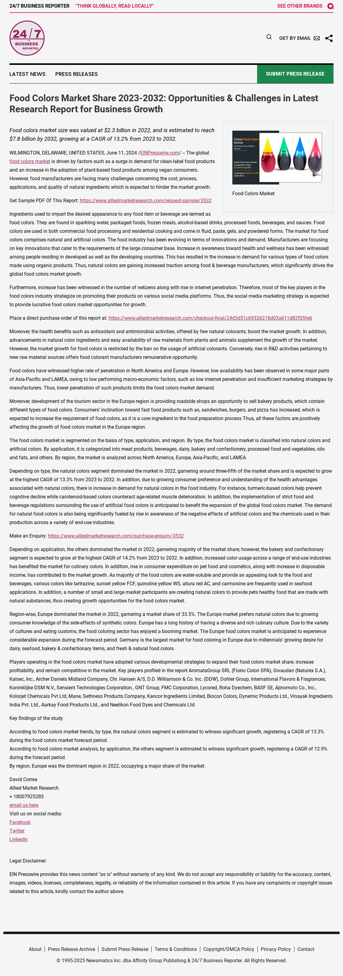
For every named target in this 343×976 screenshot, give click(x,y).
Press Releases (76, 74)
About (35, 949)
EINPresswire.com (159, 153)
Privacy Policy (276, 949)
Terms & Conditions (176, 949)
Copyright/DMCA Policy (228, 949)
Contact (305, 949)
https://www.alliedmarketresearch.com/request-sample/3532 (146, 200)
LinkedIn (18, 839)
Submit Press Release (124, 949)
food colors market (29, 161)
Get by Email (299, 38)
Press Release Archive (71, 949)
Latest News (27, 74)
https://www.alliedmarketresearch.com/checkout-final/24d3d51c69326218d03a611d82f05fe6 (210, 318)
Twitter (16, 831)
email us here (23, 805)
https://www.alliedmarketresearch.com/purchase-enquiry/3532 (116, 536)
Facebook (20, 822)
